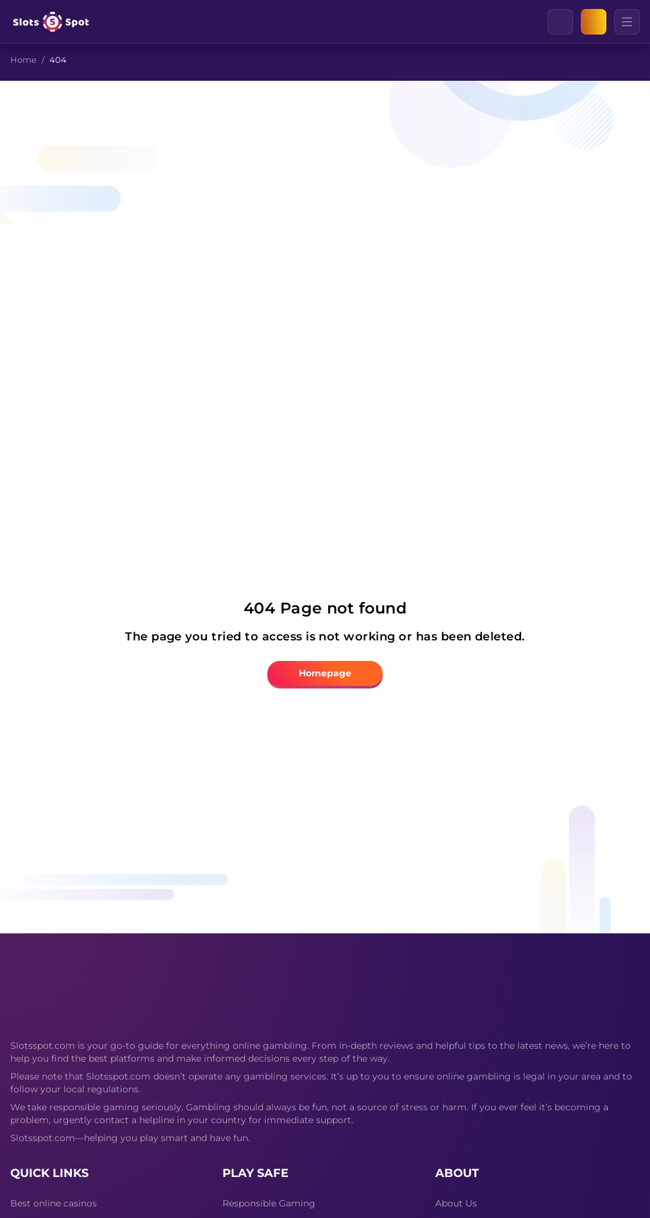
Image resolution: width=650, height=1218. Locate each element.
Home (23, 59)
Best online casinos (53, 1203)
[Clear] (572, 21)
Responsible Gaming (268, 1203)
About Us (456, 1203)
